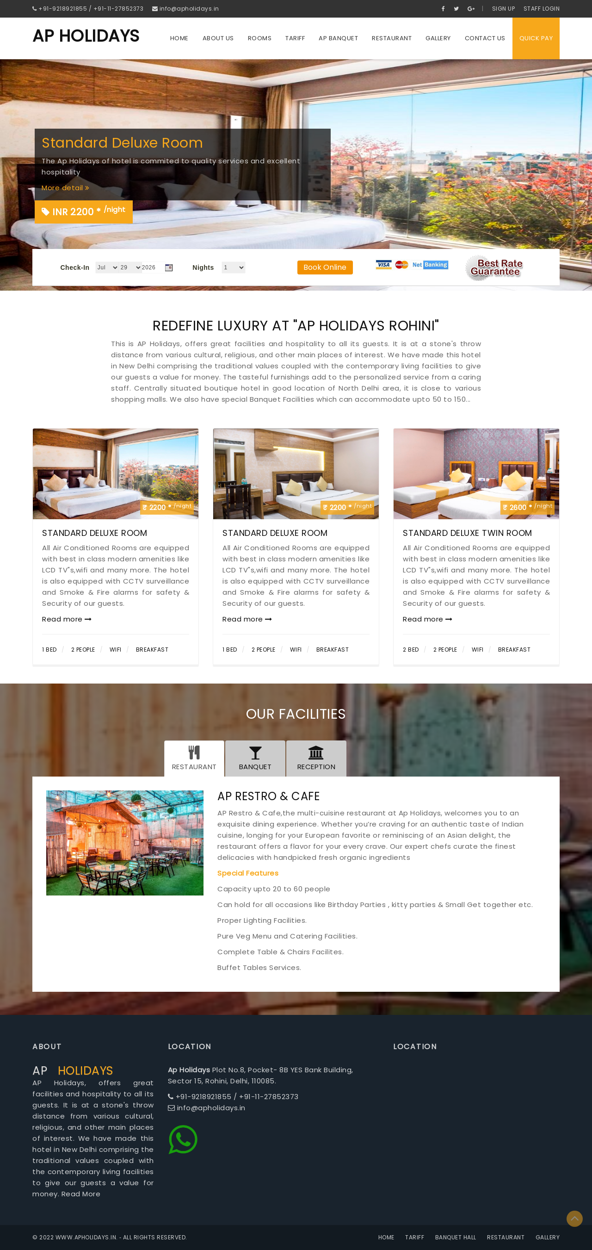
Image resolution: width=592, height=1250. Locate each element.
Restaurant (392, 38)
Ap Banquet (338, 38)
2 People (83, 649)
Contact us (485, 38)
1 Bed (49, 649)
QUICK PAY (536, 38)
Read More (81, 1194)
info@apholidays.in (185, 8)
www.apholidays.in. (87, 1237)
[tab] (194, 758)
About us (218, 38)
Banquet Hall (455, 1237)
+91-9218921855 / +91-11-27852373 (87, 8)
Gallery (438, 38)
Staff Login (542, 8)
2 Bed (411, 649)
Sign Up (503, 8)
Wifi (116, 649)
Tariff (295, 38)
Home (179, 38)
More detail (66, 188)
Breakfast (152, 649)
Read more (67, 619)
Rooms (260, 38)
